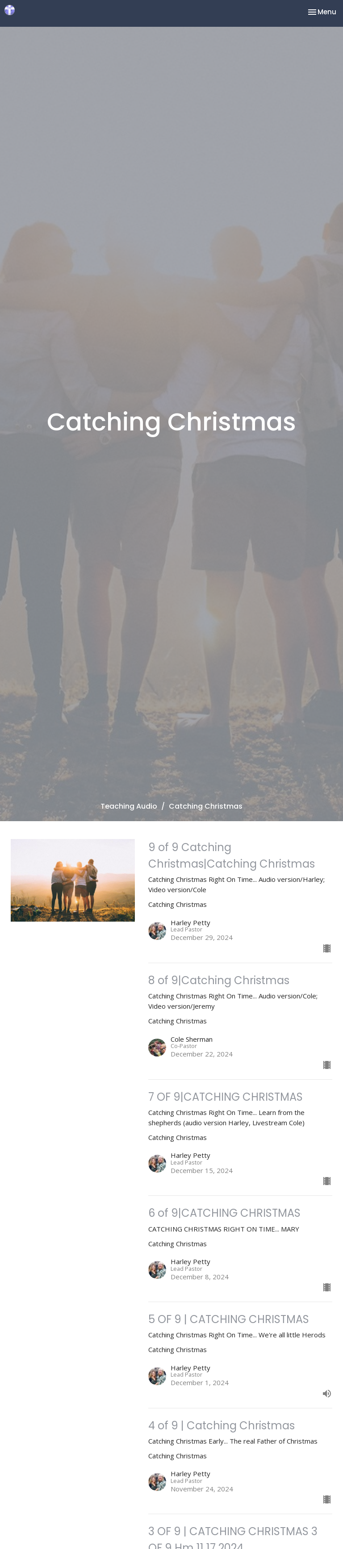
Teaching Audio (128, 806)
